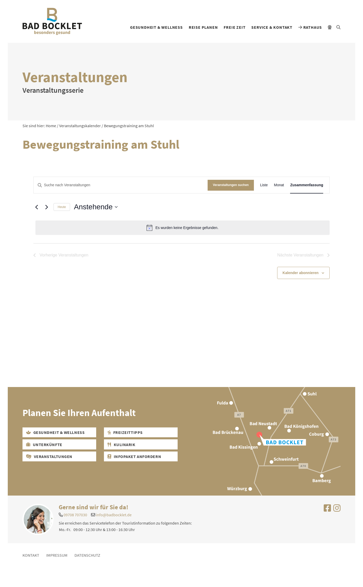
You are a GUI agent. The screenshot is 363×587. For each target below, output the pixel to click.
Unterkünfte (44, 444)
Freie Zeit (234, 27)
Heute (62, 207)
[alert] (182, 227)
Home (51, 125)
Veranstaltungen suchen (231, 185)
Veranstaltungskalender (80, 125)
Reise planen (203, 27)
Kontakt (30, 555)
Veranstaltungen (49, 456)
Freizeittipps (125, 432)
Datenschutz (87, 555)
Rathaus (310, 27)
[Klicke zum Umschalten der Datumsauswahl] (95, 207)
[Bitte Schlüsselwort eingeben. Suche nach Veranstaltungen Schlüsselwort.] (121, 185)
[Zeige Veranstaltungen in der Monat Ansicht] (279, 185)
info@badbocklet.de (114, 514)
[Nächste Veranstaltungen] (46, 207)
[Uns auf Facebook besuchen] (327, 509)
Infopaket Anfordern (134, 456)
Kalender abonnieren (301, 273)
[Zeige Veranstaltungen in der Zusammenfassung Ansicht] (306, 185)
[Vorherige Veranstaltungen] (36, 207)
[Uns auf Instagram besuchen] (337, 509)
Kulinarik (121, 444)
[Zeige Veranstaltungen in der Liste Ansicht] (264, 185)
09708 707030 (75, 514)
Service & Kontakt (271, 27)
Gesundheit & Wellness (156, 27)
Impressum (56, 555)
